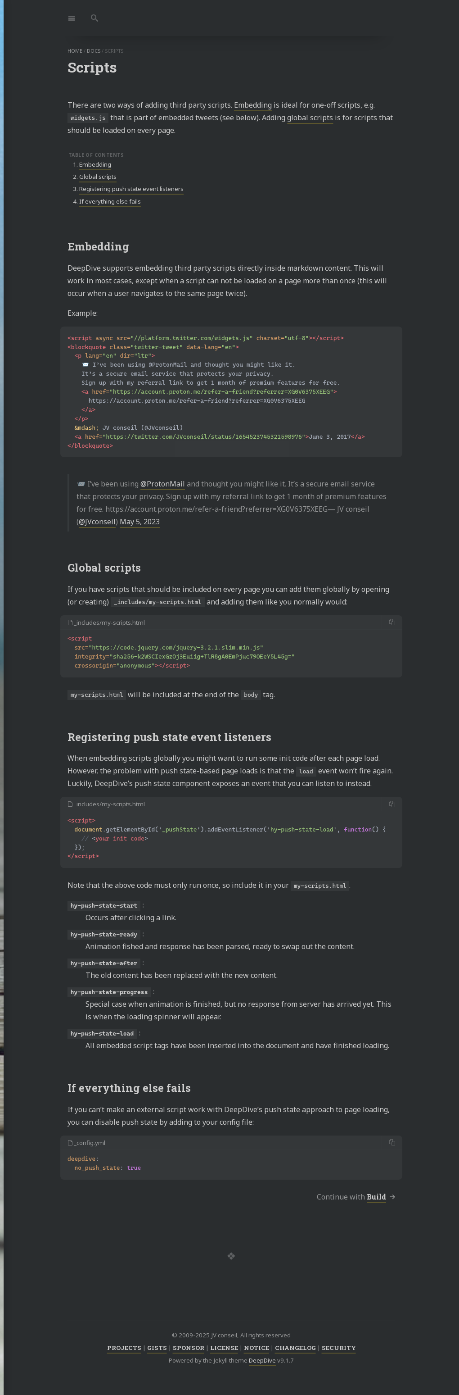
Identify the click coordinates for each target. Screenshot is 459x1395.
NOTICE (256, 1348)
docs (93, 51)
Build (376, 1196)
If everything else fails (110, 201)
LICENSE (224, 1348)
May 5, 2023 (140, 522)
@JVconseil (97, 522)
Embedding (253, 105)
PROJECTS (124, 1348)
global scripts (310, 118)
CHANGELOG (295, 1348)
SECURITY (339, 1348)
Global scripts (98, 177)
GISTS (157, 1348)
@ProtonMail (162, 484)
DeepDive (262, 1360)
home (75, 51)
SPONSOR (188, 1348)
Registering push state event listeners (131, 189)
